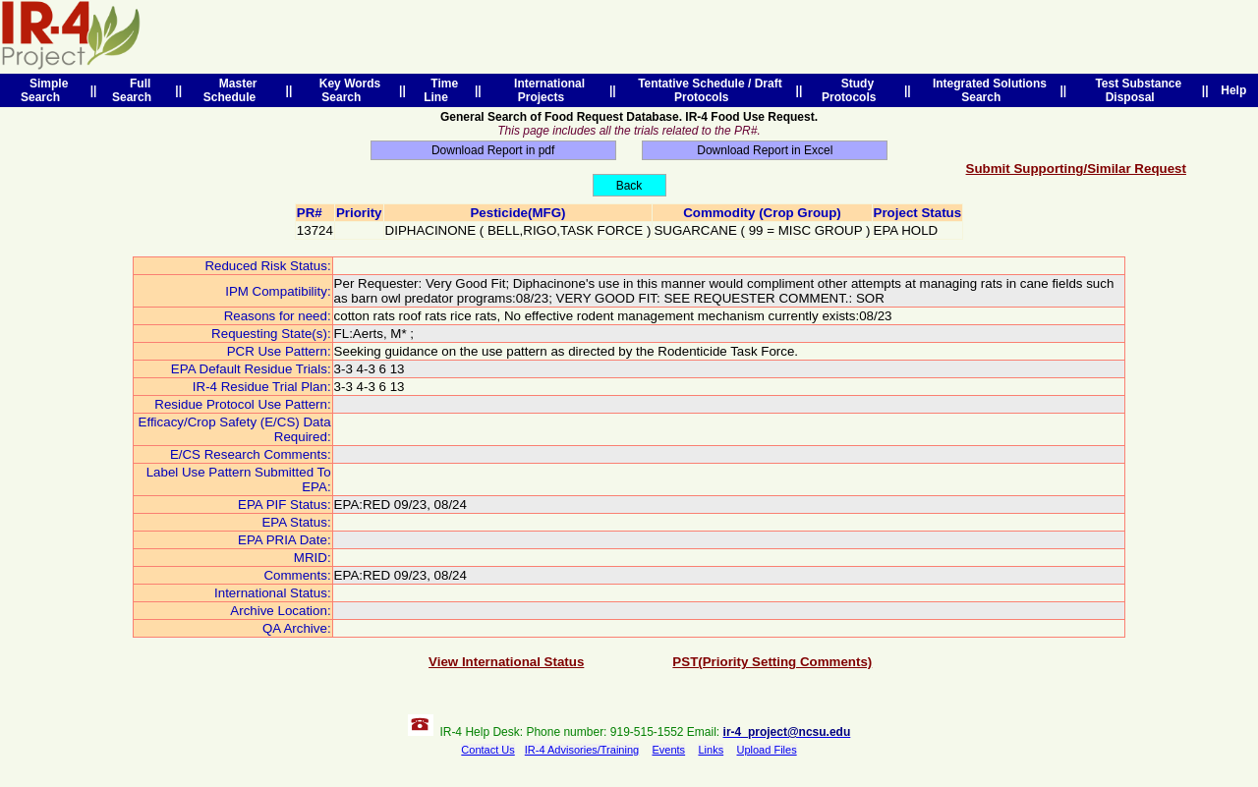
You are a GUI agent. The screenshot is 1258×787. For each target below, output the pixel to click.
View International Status (506, 661)
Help (1234, 90)
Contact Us (487, 750)
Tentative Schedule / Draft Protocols (706, 90)
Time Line (441, 90)
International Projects (546, 90)
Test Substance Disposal (1135, 90)
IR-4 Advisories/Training (582, 750)
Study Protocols (852, 90)
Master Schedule (232, 90)
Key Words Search (346, 90)
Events (668, 750)
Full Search (135, 90)
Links (710, 750)
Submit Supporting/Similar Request (1076, 168)
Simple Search (44, 90)
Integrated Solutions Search (986, 90)
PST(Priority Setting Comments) (772, 661)
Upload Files (767, 750)
